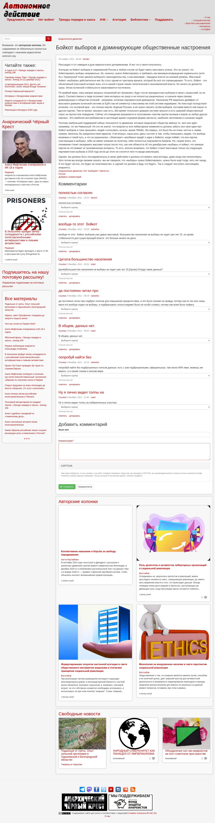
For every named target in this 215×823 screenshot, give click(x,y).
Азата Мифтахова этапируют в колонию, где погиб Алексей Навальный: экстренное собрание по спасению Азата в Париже (25, 377)
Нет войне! (46, 19)
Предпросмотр (85, 487)
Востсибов (144, 573)
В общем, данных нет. (77, 326)
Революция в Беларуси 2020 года (21, 110)
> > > (27, 438)
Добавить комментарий (70, 177)
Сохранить (67, 487)
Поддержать (164, 19)
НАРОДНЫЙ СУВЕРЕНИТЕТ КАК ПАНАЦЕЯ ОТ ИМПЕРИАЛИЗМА (134, 752)
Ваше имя (64, 430)
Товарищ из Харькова (71, 764)
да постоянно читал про (78, 291)
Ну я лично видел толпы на (81, 392)
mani (93, 264)
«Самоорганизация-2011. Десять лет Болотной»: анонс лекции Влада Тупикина (25, 85)
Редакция (9, 172)
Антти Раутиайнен (70, 559)
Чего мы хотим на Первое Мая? (20, 324)
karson (94, 197)
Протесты (104, 171)
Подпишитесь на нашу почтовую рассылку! (25, 274)
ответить (63, 216)
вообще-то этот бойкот (78, 224)
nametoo (95, 229)
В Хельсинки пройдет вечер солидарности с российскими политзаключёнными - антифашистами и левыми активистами (23, 237)
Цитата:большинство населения (85, 259)
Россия (62, 174)
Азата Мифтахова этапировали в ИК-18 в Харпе (25, 166)
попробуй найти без (75, 357)
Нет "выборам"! (90, 171)
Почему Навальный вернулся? (19, 91)
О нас (107, 816)
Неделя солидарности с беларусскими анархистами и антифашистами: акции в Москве (24, 102)
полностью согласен (76, 193)
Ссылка (62, 197)
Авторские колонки (78, 501)
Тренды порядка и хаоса (77, 19)
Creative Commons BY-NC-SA (142, 813)
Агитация (119, 19)
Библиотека (140, 19)
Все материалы (21, 298)
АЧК (104, 19)
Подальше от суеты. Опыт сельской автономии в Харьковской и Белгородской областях (79, 755)
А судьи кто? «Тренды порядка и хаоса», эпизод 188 (24, 71)
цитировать (74, 216)
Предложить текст (20, 19)
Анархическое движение (70, 39)
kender (86, 59)
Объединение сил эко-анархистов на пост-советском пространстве (186, 752)
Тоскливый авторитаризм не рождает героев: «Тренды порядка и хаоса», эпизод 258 (25, 405)
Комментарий (66, 441)
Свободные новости (79, 713)
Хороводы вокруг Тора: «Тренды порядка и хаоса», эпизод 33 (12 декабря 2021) (25, 78)
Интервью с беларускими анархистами (23, 96)
